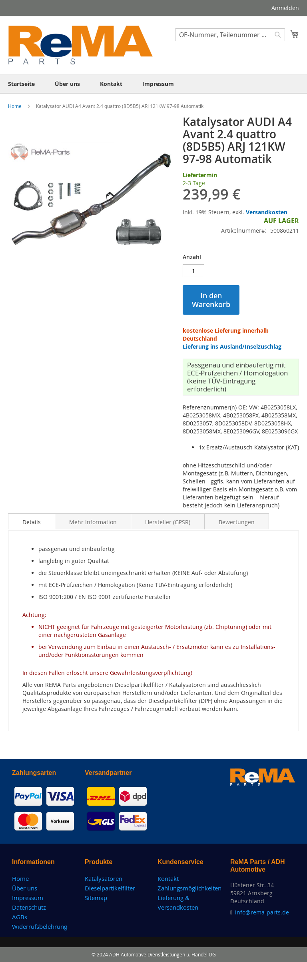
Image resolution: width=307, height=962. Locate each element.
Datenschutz (29, 907)
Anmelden (285, 8)
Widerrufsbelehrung (39, 926)
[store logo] (81, 45)
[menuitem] (21, 84)
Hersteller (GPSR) (167, 522)
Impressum (27, 898)
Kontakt (168, 878)
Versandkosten (266, 212)
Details (31, 522)
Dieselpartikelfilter (110, 888)
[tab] (31, 521)
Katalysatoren (103, 878)
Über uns (24, 888)
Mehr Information (93, 522)
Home (15, 106)
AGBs (19, 917)
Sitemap (96, 898)
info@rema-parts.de (262, 912)
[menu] (153, 84)
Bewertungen (237, 522)
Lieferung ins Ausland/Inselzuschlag (232, 346)
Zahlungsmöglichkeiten (189, 888)
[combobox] (230, 34)
